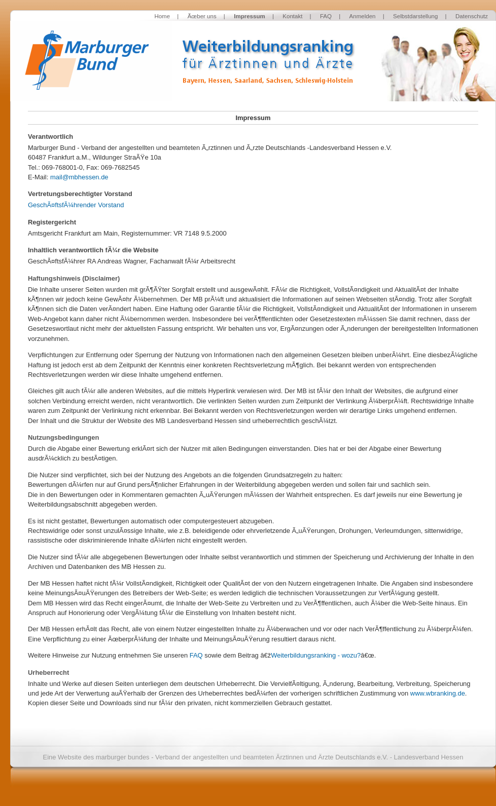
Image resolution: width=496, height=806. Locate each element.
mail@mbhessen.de (79, 177)
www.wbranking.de (437, 693)
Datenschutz (471, 16)
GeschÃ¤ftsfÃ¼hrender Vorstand (76, 205)
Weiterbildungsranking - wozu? (316, 655)
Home (162, 16)
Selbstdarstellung (415, 16)
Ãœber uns (202, 16)
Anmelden (362, 16)
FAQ (326, 16)
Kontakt (292, 16)
